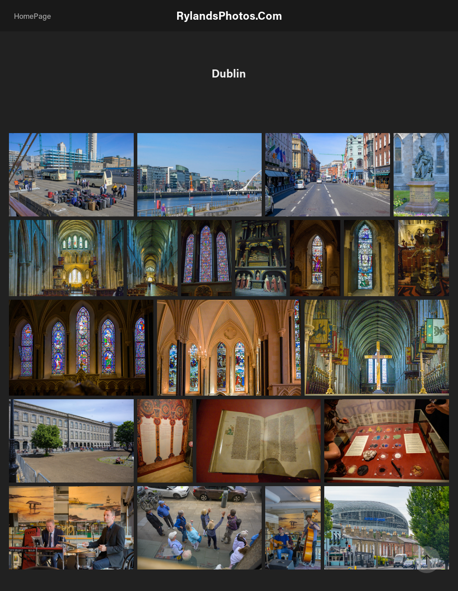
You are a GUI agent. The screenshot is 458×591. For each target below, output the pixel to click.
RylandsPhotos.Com (229, 15)
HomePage (32, 16)
